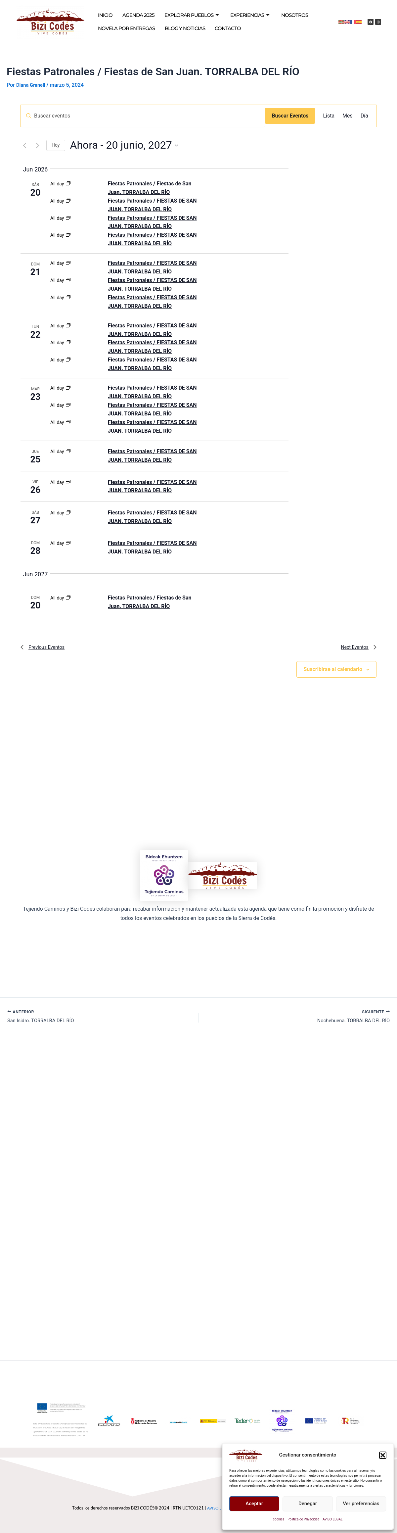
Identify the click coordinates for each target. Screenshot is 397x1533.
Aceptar (254, 1504)
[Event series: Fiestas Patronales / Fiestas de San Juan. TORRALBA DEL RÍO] (68, 183)
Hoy (56, 145)
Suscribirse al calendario (332, 672)
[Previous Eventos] (24, 145)
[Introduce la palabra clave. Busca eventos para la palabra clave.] (143, 116)
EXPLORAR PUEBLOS (180, 15)
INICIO (104, 15)
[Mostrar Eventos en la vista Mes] (347, 116)
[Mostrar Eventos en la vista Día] (364, 116)
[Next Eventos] (37, 145)
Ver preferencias (361, 1504)
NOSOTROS (273, 15)
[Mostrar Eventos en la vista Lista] (328, 116)
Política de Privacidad (303, 1519)
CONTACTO (212, 28)
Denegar (307, 1504)
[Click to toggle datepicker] (124, 145)
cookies (279, 1519)
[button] (382, 1455)
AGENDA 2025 (133, 15)
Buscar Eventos (290, 116)
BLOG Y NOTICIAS (174, 28)
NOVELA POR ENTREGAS (122, 28)
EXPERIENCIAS (233, 15)
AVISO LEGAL (332, 1519)
